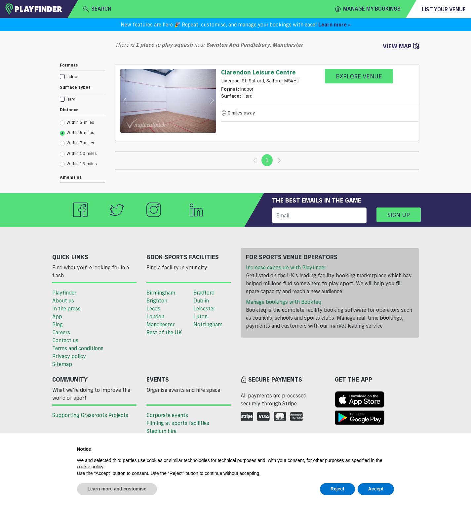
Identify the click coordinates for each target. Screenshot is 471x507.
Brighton (156, 300)
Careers (61, 332)
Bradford (204, 292)
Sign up (398, 215)
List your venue (444, 9)
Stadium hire (161, 431)
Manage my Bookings (368, 9)
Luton (200, 316)
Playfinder (64, 292)
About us (63, 300)
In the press (66, 308)
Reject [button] (337, 488)
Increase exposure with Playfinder (286, 267)
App (57, 316)
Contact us (65, 340)
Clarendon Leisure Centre (258, 72)
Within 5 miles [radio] (77, 133)
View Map (401, 46)
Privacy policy (69, 356)
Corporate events (167, 415)
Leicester (204, 308)
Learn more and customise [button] (117, 488)
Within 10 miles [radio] (78, 154)
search (97, 9)
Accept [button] (376, 488)
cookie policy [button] (90, 466)
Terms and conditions (77, 348)
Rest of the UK (164, 332)
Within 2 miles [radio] (77, 122)
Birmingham (160, 292)
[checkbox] (82, 76)
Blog (57, 324)
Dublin (201, 300)
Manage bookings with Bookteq (283, 302)
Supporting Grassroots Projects (90, 415)
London (155, 316)
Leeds (153, 308)
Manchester (160, 324)
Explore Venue (359, 76)
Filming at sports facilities (177, 423)
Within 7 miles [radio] (77, 143)
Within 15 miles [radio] (78, 164)
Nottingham (207, 324)
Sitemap (62, 364)
